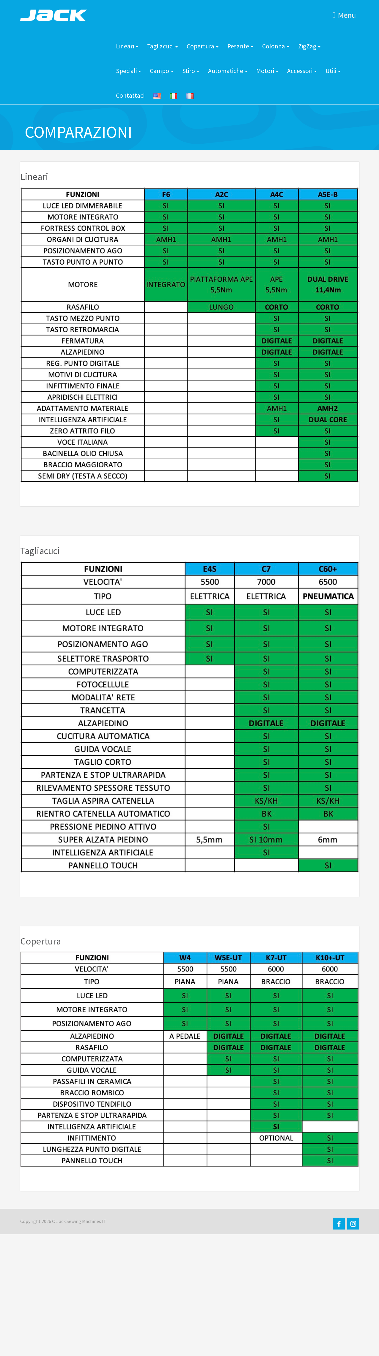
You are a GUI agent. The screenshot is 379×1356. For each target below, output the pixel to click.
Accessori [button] (302, 71)
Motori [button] (267, 71)
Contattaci (130, 95)
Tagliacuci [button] (162, 46)
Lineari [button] (127, 46)
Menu (344, 15)
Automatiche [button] (227, 71)
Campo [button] (161, 71)
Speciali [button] (128, 71)
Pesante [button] (240, 46)
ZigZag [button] (309, 46)
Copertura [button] (202, 46)
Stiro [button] (190, 71)
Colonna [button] (275, 46)
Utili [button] (332, 71)
